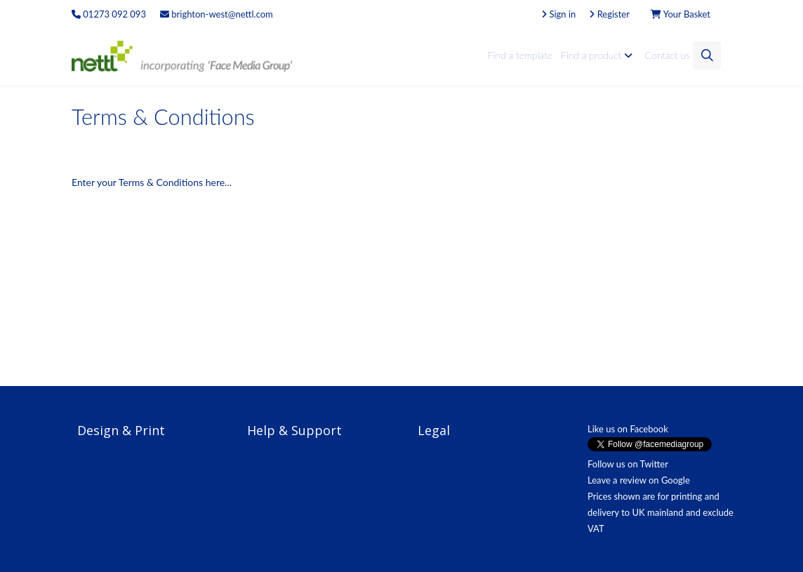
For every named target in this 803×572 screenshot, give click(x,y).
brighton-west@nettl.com (216, 14)
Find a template (520, 55)
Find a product (599, 55)
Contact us (667, 55)
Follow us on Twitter (628, 464)
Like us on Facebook (628, 428)
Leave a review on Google (639, 480)
